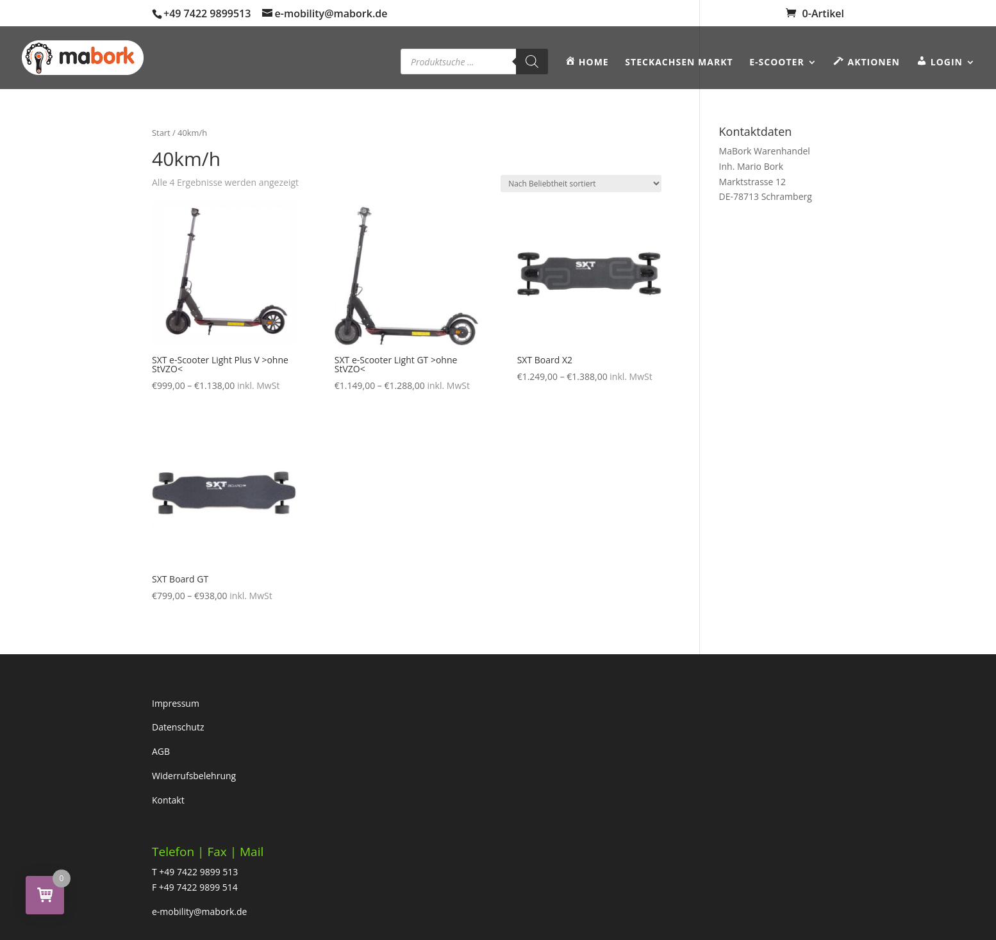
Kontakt (168, 800)
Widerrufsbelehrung (194, 776)
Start (161, 132)
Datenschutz (178, 727)
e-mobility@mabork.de (199, 911)
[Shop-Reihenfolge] (581, 183)
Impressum (175, 703)
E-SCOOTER (776, 63)
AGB (161, 751)
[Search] (532, 61)
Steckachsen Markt (679, 63)
